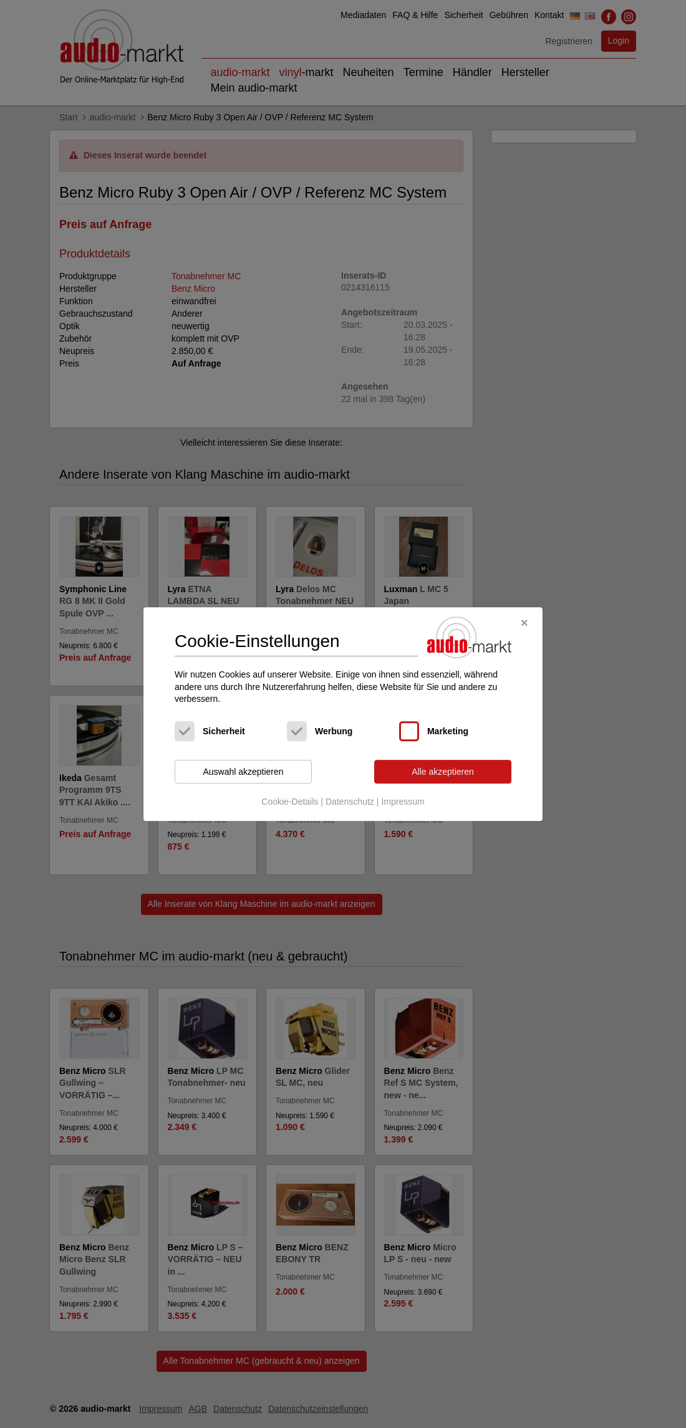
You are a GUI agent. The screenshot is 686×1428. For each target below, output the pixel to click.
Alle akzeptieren (443, 772)
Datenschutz (350, 802)
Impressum (402, 802)
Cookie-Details (289, 802)
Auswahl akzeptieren (243, 772)
